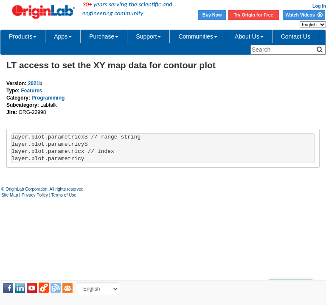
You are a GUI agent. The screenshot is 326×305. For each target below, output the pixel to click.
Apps (63, 36)
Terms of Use (63, 195)
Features (31, 91)
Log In (319, 5)
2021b (35, 83)
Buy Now (212, 14)
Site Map (9, 195)
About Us (249, 36)
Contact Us (295, 36)
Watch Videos (303, 14)
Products (23, 36)
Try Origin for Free (253, 14)
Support (148, 36)
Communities (197, 36)
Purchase (103, 36)
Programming (48, 98)
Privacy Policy (35, 195)
